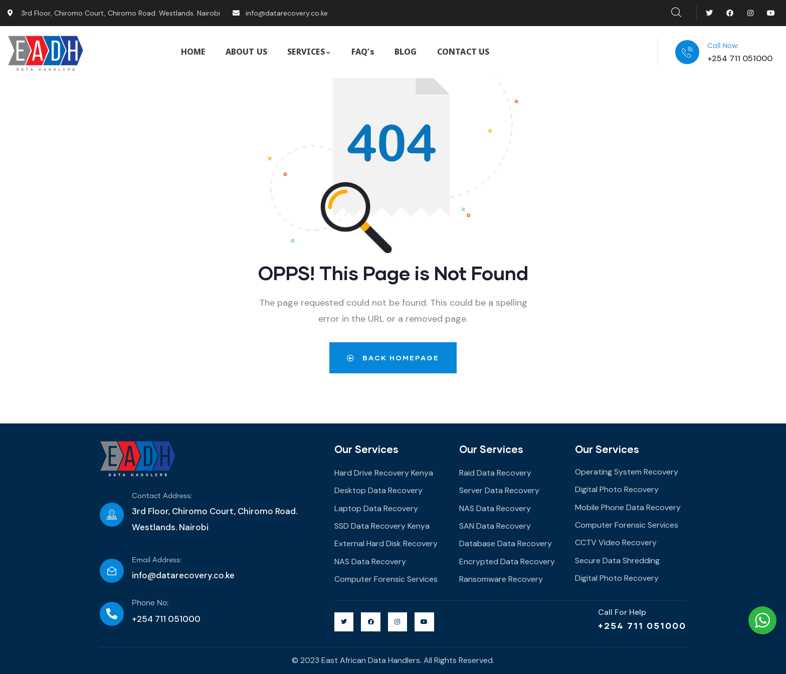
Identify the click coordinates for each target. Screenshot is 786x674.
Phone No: (150, 603)
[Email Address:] (112, 571)
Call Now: (723, 46)
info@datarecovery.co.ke (183, 575)
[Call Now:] (687, 52)
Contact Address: (162, 496)
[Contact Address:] (112, 515)
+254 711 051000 (642, 625)
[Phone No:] (112, 614)
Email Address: (156, 560)
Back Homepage (393, 357)
